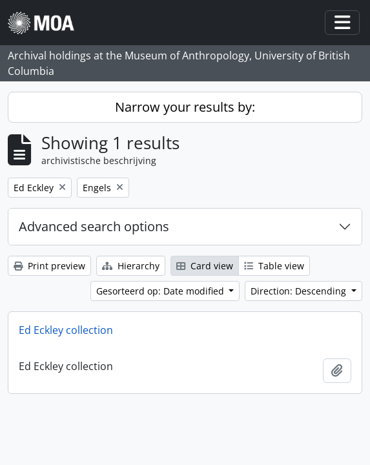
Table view (274, 266)
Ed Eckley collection (66, 330)
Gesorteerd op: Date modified (161, 291)
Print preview (49, 266)
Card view (204, 266)
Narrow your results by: (185, 107)
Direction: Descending (300, 291)
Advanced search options (94, 226)
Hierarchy (130, 266)
